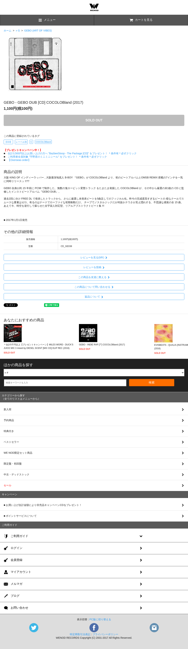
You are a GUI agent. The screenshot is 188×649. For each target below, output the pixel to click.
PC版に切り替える (100, 619)
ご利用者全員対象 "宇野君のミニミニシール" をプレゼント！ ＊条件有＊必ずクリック (57, 156)
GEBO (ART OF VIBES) (38, 30)
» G (18, 30)
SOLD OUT (94, 120)
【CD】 (8, 142)
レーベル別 (21, 142)
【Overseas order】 (19, 160)
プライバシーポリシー (105, 634)
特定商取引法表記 (80, 634)
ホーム (7, 30)
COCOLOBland (43, 142)
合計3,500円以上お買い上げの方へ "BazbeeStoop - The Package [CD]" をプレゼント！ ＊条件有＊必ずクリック (72, 153)
